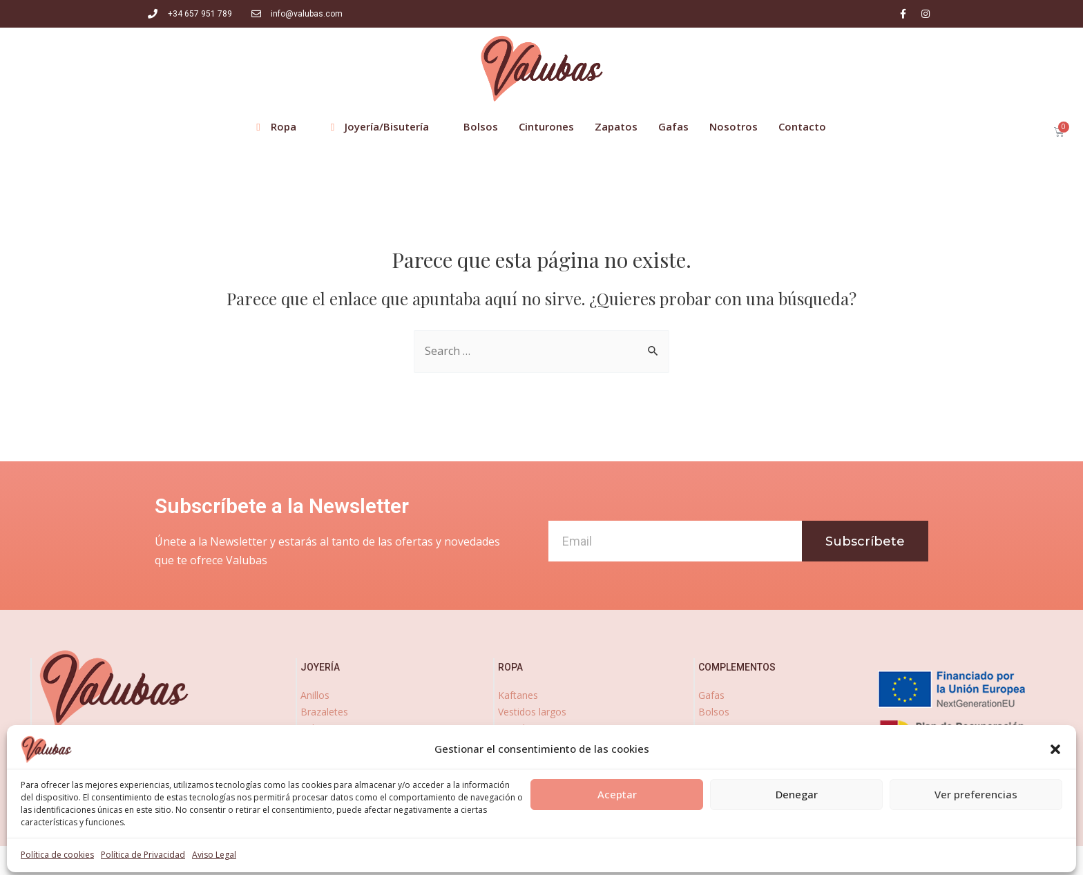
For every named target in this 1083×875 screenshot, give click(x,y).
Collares (318, 760)
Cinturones (722, 728)
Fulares (514, 810)
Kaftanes (518, 695)
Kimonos (518, 793)
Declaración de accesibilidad (729, 858)
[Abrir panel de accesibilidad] (29, 846)
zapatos (719, 772)
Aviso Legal (392, 858)
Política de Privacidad (487, 858)
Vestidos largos (532, 711)
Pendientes (325, 744)
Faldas (512, 760)
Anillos (314, 695)
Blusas (513, 777)
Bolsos (713, 711)
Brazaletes (324, 711)
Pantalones (523, 744)
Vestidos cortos (533, 728)
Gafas (711, 695)
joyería (320, 667)
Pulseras (319, 728)
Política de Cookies (598, 858)
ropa (510, 667)
